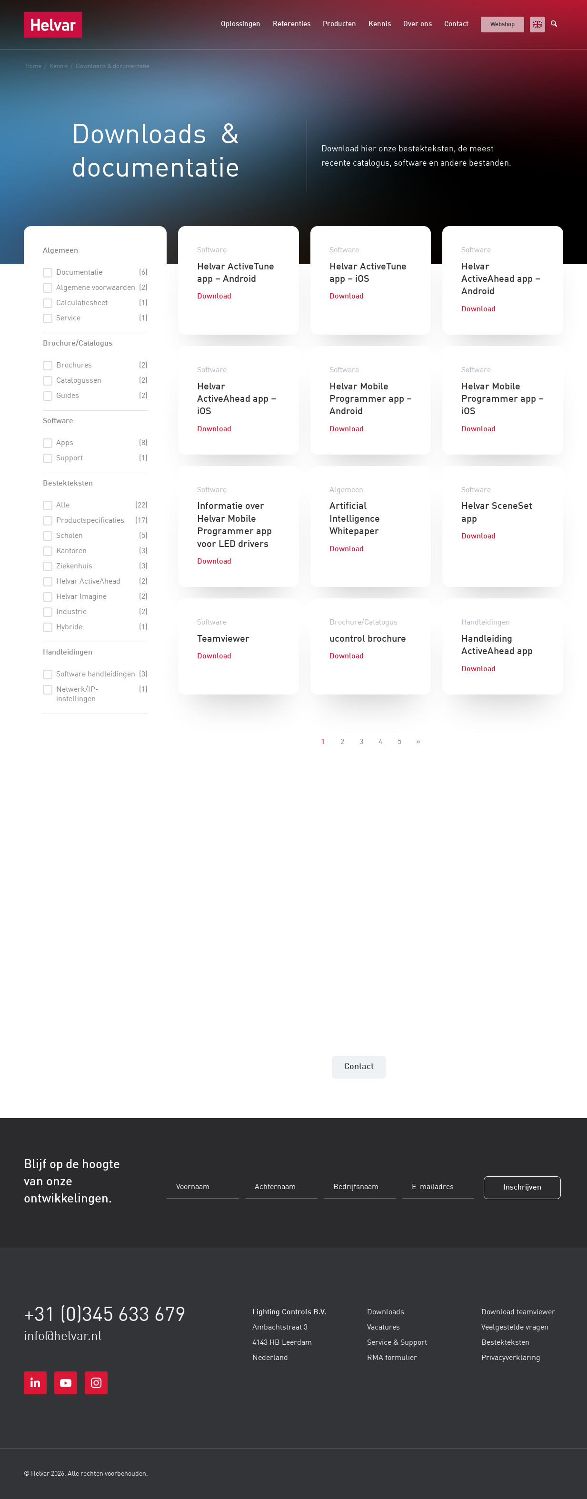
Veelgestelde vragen (514, 1327)
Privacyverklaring (510, 1358)
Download (214, 296)
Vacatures (383, 1327)
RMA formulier (392, 1358)
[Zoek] (557, 24)
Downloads (385, 1312)
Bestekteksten (505, 1343)
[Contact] (359, 1067)
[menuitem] (241, 24)
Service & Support (397, 1343)
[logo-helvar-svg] (53, 24)
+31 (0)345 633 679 (105, 1316)
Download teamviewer (518, 1312)
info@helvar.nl (63, 1336)
